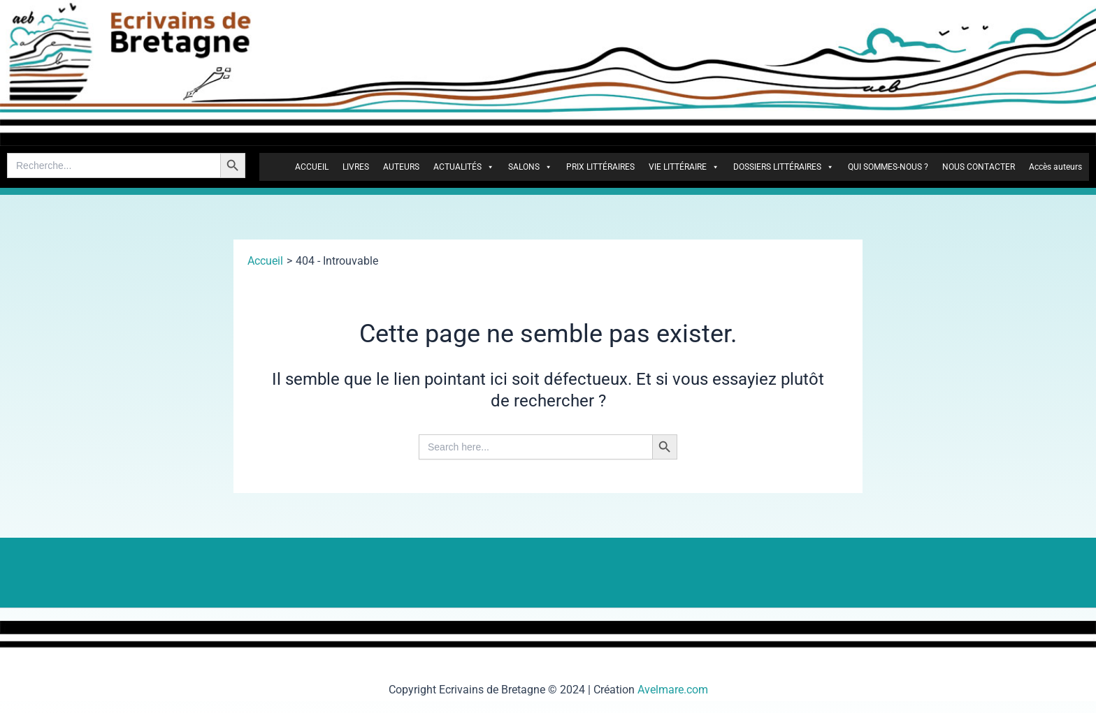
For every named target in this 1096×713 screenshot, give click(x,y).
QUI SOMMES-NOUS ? (888, 167)
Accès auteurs (1055, 167)
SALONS (530, 167)
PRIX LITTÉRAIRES (600, 167)
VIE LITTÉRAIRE (684, 167)
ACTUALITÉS (463, 167)
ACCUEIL (312, 167)
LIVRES (355, 167)
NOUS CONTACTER (978, 167)
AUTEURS (401, 167)
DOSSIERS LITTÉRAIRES (783, 167)
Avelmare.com (672, 689)
